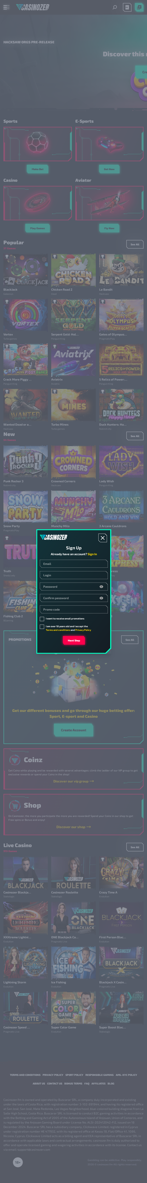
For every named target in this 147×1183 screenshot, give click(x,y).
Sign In (92, 554)
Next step (74, 640)
